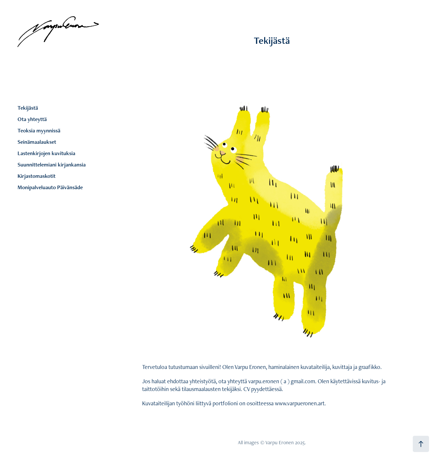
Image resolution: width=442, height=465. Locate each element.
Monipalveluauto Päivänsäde (50, 187)
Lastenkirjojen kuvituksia (46, 153)
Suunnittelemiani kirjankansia (52, 164)
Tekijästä (28, 107)
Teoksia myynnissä (39, 130)
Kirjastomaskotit (36, 175)
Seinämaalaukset (37, 141)
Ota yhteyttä (32, 119)
